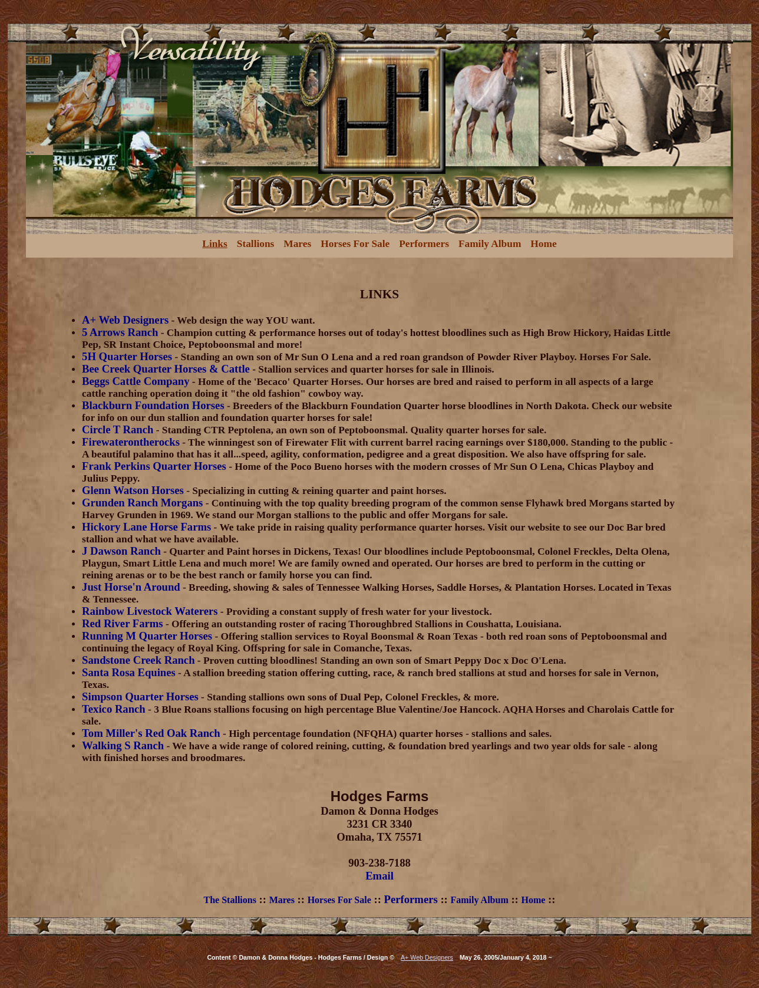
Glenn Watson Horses (133, 490)
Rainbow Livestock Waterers (149, 611)
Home (543, 243)
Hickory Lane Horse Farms (146, 527)
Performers (424, 243)
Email (379, 876)
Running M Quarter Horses (147, 636)
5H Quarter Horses (127, 356)
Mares (297, 243)
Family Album (489, 243)
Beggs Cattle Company (135, 381)
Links (214, 243)
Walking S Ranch (123, 745)
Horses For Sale (355, 243)
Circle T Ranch (117, 429)
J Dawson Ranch (121, 551)
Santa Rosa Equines (129, 672)
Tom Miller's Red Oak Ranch (151, 733)
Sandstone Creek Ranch (138, 660)
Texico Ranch (114, 709)
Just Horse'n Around (131, 587)
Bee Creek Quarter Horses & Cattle (166, 369)
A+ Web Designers (125, 320)
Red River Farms (122, 623)
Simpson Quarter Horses (140, 696)
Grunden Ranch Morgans (142, 502)
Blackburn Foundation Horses (153, 405)
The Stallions (230, 900)
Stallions (256, 243)
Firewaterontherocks (131, 442)
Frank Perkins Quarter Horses (154, 466)
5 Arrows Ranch (120, 332)
